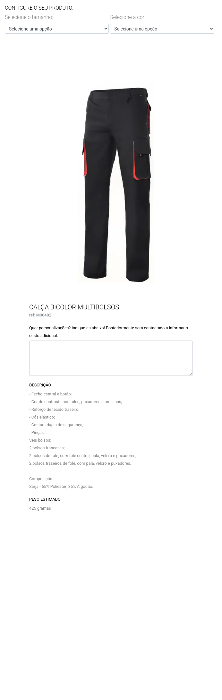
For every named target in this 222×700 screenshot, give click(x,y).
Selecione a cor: (127, 17)
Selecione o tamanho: (29, 17)
